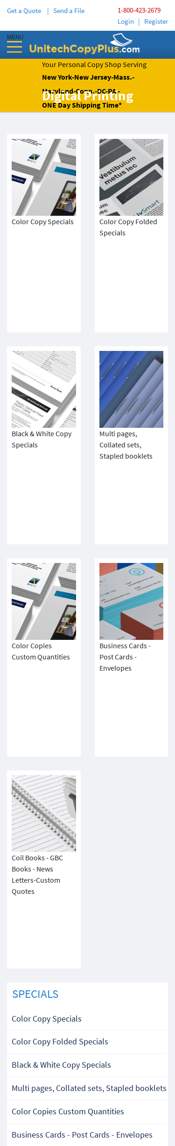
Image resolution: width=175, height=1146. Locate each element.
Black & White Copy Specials (61, 796)
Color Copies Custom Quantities (68, 842)
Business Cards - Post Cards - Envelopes (82, 866)
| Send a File (65, 10)
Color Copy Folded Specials (60, 773)
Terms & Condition (87, 1074)
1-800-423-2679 (139, 10)
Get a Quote (25, 10)
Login (126, 21)
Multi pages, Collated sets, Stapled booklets (89, 819)
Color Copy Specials (47, 750)
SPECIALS (35, 725)
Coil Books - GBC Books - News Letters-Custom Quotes (81, 896)
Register (156, 21)
